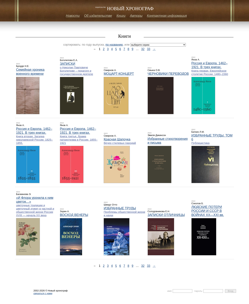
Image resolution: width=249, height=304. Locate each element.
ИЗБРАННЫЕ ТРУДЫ (120, 208)
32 (142, 49)
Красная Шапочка (117, 139)
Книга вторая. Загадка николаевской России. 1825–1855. (34, 140)
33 (148, 49)
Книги (121, 16)
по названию (114, 44)
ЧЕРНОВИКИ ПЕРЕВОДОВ (168, 74)
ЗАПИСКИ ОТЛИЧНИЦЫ (166, 215)
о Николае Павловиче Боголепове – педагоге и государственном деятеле (76, 71)
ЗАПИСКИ (67, 64)
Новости (73, 16)
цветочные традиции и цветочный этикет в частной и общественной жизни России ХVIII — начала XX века (35, 210)
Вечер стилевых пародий (120, 143)
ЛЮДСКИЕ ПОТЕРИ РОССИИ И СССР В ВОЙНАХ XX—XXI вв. (207, 211)
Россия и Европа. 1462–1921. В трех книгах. (209, 65)
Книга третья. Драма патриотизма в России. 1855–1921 (79, 140)
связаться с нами (42, 293)
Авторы (136, 16)
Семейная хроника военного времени (30, 71)
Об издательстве (98, 16)
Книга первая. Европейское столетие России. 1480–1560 (209, 72)
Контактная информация (167, 16)
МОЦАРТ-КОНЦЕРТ (119, 74)
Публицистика (200, 143)
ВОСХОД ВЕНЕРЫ (74, 215)
